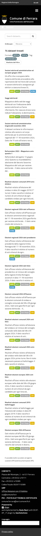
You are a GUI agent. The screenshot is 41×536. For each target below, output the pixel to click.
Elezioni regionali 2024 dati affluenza (20, 209)
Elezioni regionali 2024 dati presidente (20, 237)
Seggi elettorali (11, 98)
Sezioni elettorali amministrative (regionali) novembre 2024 (18, 124)
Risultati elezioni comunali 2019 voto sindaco (19, 182)
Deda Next (23, 510)
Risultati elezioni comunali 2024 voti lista (19, 320)
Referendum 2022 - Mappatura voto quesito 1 (19, 152)
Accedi (36, 2)
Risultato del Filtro (13, 62)
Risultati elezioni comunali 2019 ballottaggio (17, 403)
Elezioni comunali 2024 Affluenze (18, 294)
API (13, 460)
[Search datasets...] (17, 36)
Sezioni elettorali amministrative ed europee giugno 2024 (19, 71)
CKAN (5, 507)
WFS (17, 91)
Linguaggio (5, 519)
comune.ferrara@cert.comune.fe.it (16, 501)
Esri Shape (25, 91)
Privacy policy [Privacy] (7, 531)
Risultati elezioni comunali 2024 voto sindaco (19, 348)
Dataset (9, 27)
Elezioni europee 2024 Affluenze (18, 430)
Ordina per (8, 44)
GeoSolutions (21, 512)
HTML (33, 91)
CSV (32, 117)
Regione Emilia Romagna (10, 2)
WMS (12, 91)
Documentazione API (25, 460)
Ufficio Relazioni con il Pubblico (14, 491)
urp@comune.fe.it (9, 494)
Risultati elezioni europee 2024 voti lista (19, 375)
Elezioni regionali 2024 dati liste (17, 265)
